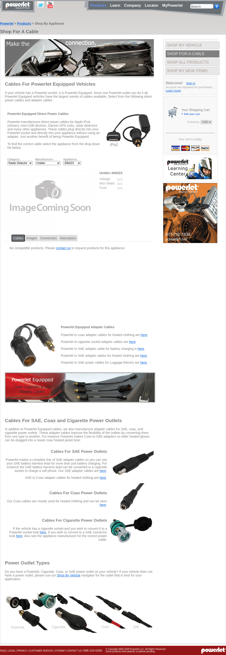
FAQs (3, 650)
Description (68, 238)
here (144, 335)
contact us (63, 248)
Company (133, 5)
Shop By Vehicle (68, 575)
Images (32, 238)
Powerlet (6, 23)
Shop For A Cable (186, 54)
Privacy (22, 650)
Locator (153, 5)
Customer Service (41, 650)
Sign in (190, 83)
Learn (116, 5)
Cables (18, 238)
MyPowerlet (172, 5)
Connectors (48, 238)
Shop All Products (188, 62)
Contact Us (74, 650)
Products (24, 23)
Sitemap (60, 650)
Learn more (173, 90)
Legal (11, 650)
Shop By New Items (187, 71)
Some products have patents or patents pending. (130, 651)
